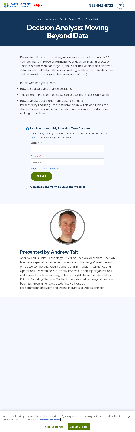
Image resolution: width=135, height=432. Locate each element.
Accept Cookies (79, 427)
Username (36, 142)
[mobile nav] (129, 5)
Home (39, 19)
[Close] (129, 418)
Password (36, 156)
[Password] (67, 161)
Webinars (51, 19)
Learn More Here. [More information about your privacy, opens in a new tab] (50, 420)
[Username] (67, 148)
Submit (41, 176)
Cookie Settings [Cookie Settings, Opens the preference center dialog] (54, 427)
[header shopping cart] (120, 5)
